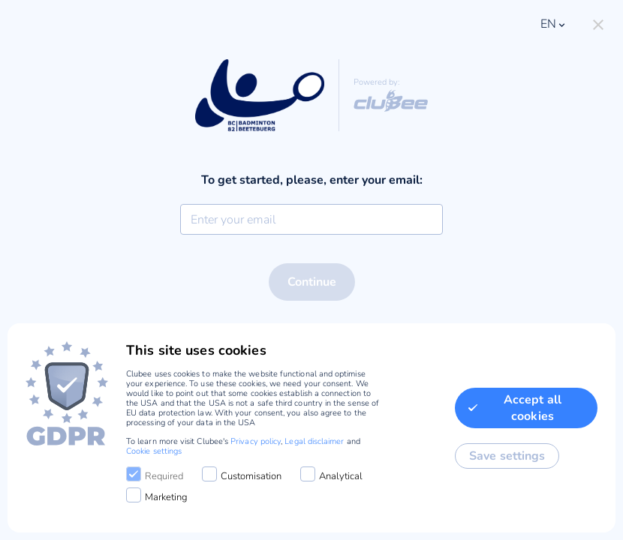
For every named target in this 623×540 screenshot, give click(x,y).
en (553, 24)
